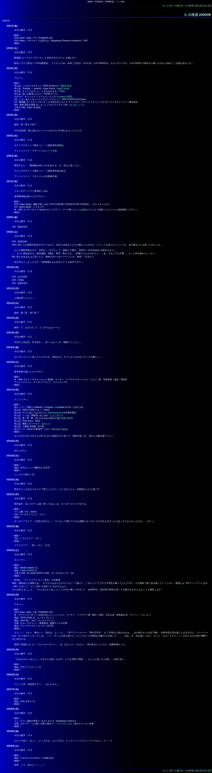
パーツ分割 (51, 151)
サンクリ (18, 399)
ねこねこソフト (77, 104)
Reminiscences (55, 412)
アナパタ (18, 684)
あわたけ (46, 424)
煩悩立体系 (66, 86)
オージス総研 (79, 209)
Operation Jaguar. (59, 429)
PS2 (27, 512)
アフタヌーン (31, 667)
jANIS (78, 99)
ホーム (165, 5)
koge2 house (63, 88)
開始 (61, 145)
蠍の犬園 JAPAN (65, 418)
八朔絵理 (25, 342)
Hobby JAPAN (27, 570)
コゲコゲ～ (28, 298)
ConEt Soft (78, 407)
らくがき (18, 474)
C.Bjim (62, 91)
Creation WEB (64, 96)
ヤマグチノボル (64, 723)
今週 (177, 5)
